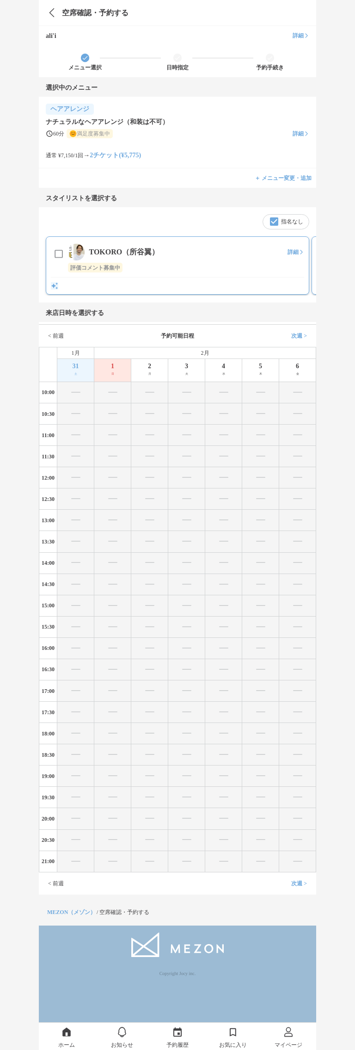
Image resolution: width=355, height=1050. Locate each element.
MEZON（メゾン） (71, 912)
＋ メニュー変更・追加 (283, 178)
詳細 (301, 35)
